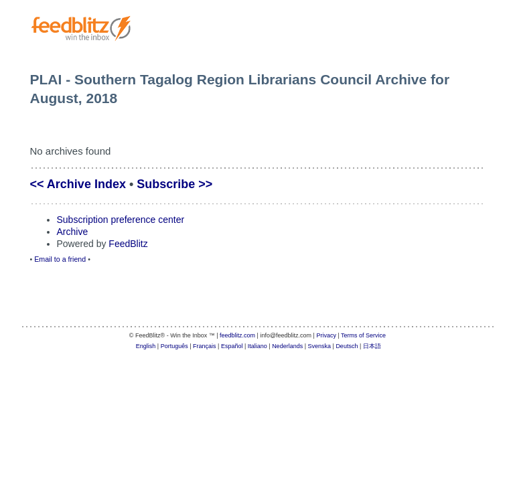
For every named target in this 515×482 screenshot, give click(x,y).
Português (174, 346)
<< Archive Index (78, 184)
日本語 (372, 346)
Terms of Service (363, 335)
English (146, 346)
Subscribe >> (174, 184)
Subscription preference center (121, 219)
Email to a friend (60, 259)
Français (204, 346)
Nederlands (287, 346)
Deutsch (347, 346)
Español (232, 346)
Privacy (326, 335)
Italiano (257, 346)
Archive (72, 231)
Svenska (320, 346)
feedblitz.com (237, 335)
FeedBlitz (127, 243)
